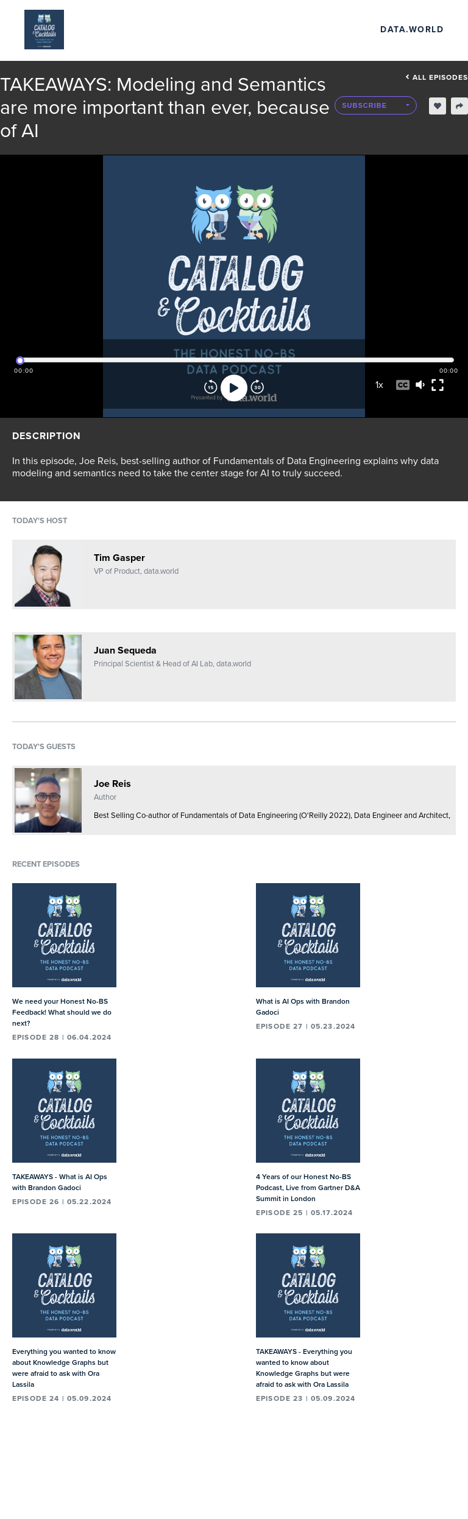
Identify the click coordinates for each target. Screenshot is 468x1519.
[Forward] (257, 387)
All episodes (436, 77)
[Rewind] (211, 387)
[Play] (234, 388)
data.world (412, 29)
